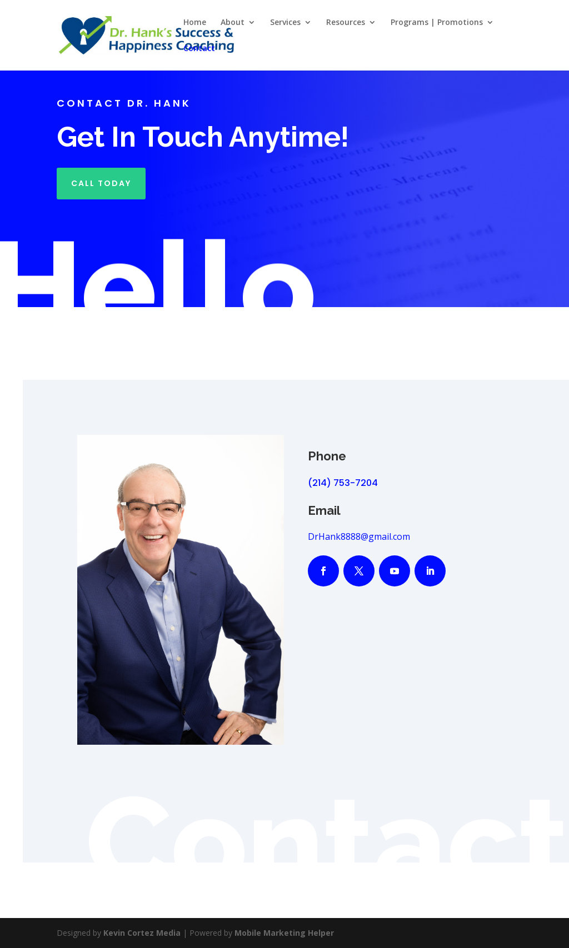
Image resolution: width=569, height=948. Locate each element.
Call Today (101, 183)
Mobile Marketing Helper (284, 932)
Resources (345, 22)
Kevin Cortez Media (142, 932)
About (232, 22)
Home (194, 22)
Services (285, 22)
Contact (199, 48)
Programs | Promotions (437, 22)
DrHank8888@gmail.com (359, 536)
